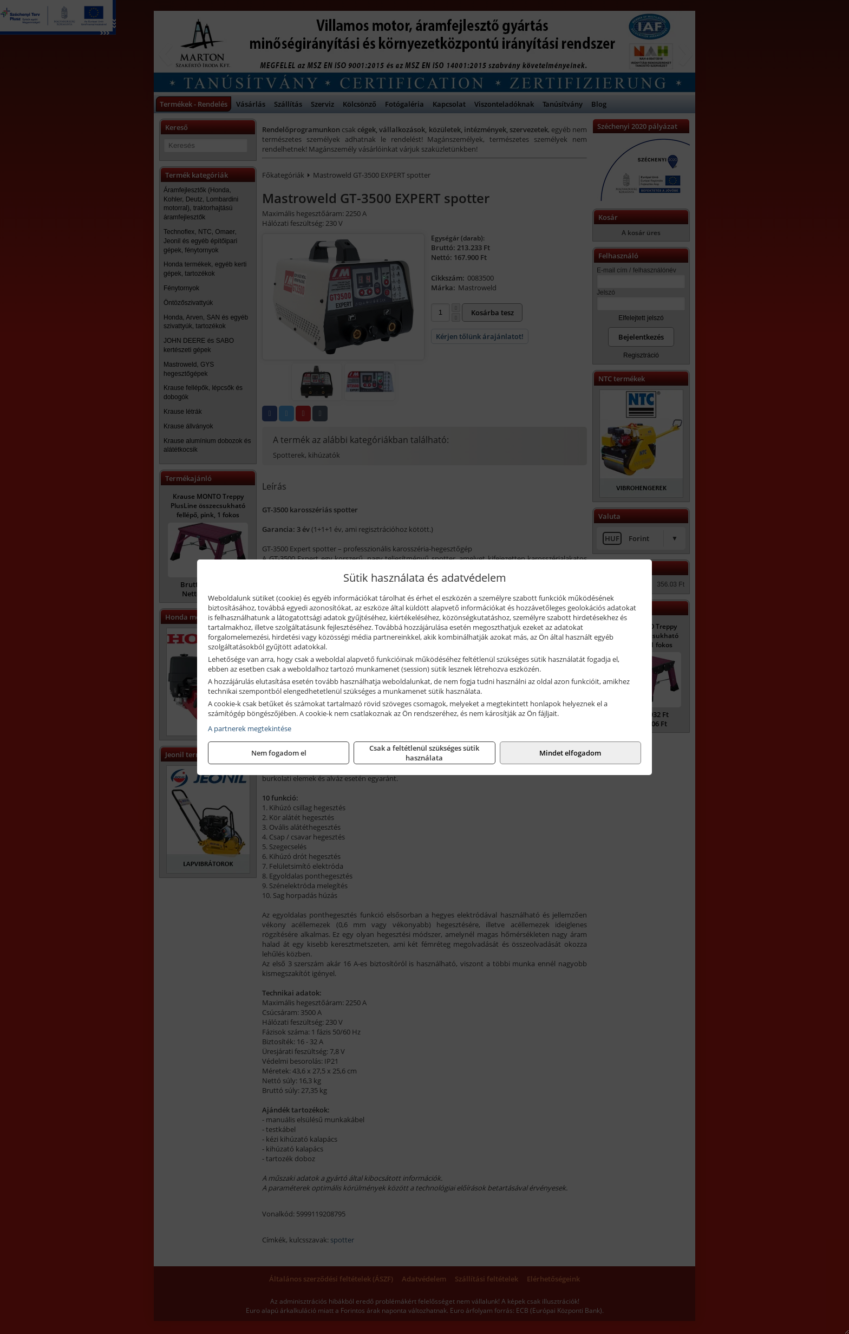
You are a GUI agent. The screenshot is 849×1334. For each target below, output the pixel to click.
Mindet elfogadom (570, 753)
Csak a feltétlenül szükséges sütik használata (424, 753)
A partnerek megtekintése (249, 728)
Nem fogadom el (278, 753)
